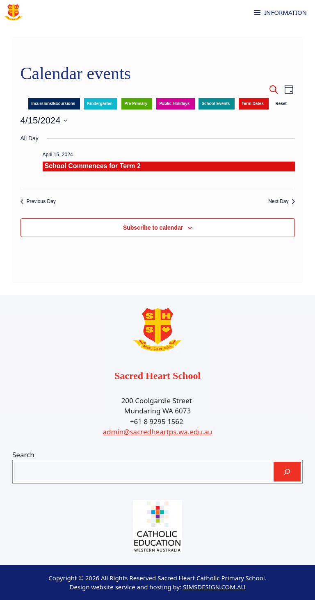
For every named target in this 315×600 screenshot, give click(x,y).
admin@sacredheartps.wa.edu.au (157, 431)
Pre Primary (135, 103)
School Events (215, 103)
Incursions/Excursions (53, 103)
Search (23, 454)
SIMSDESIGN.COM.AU (214, 587)
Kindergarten (99, 103)
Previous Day (38, 201)
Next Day (281, 201)
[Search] (287, 471)
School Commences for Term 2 (93, 165)
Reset (281, 103)
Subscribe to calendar (153, 227)
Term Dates (253, 103)
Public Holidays (174, 103)
